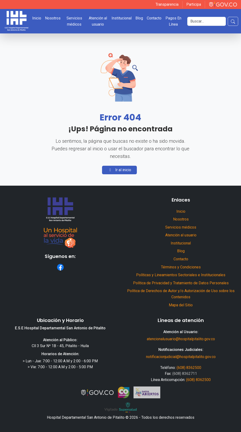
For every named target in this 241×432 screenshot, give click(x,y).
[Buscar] (206, 21)
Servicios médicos (74, 21)
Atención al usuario (98, 21)
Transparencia (167, 4)
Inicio (36, 18)
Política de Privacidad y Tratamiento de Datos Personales (181, 283)
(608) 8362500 (189, 367)
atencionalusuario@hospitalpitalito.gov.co (181, 339)
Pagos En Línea (173, 21)
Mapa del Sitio (181, 305)
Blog (139, 18)
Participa (193, 4)
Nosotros (53, 18)
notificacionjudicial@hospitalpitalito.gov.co (181, 356)
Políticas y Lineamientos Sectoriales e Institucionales (180, 275)
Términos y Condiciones (181, 267)
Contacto (154, 18)
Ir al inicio (119, 170)
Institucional (122, 18)
